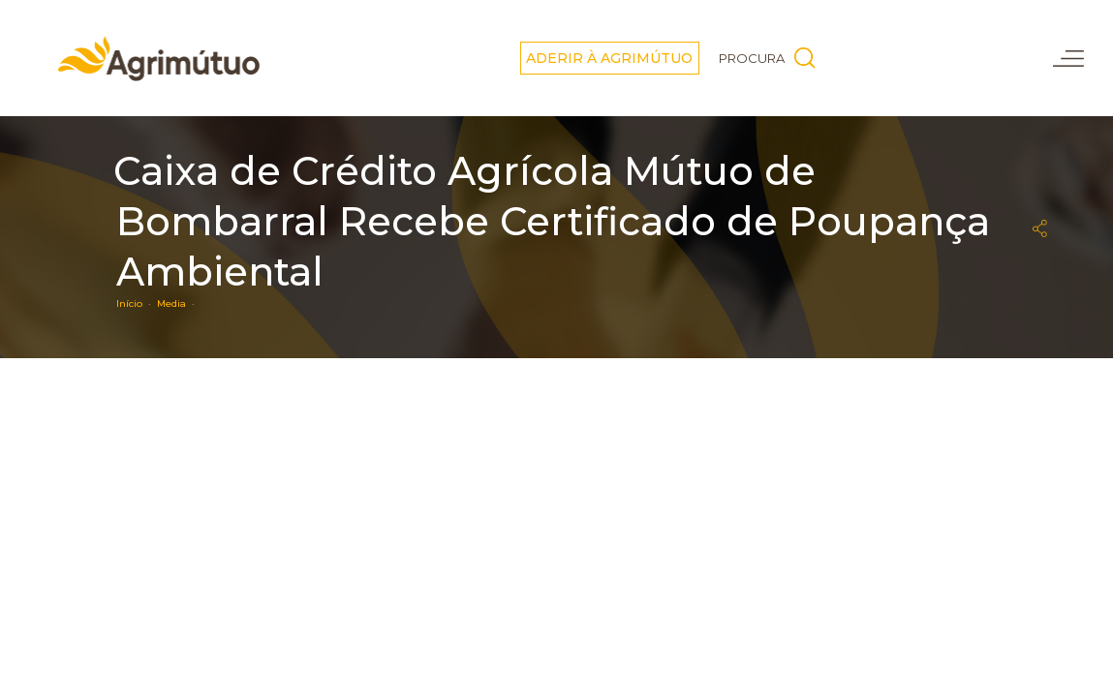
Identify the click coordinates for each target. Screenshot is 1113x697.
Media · (179, 303)
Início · (136, 303)
